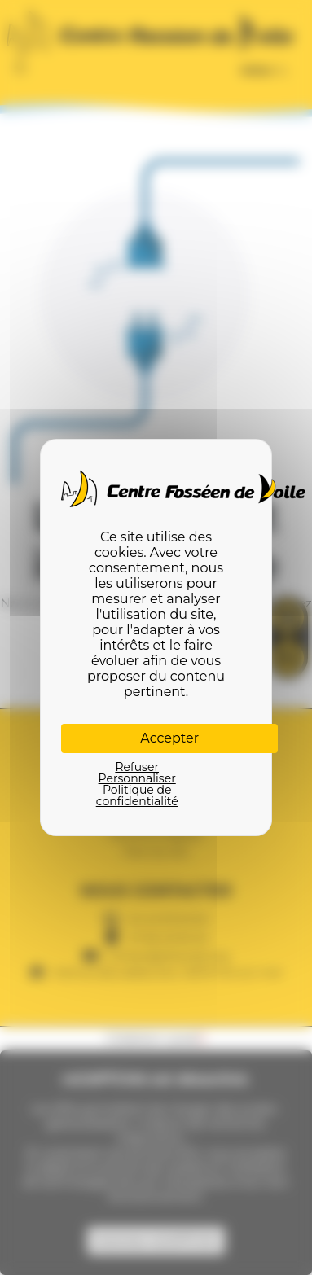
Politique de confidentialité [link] (137, 795)
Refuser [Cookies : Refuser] (137, 767)
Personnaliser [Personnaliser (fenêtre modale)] (137, 778)
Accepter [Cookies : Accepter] (169, 738)
